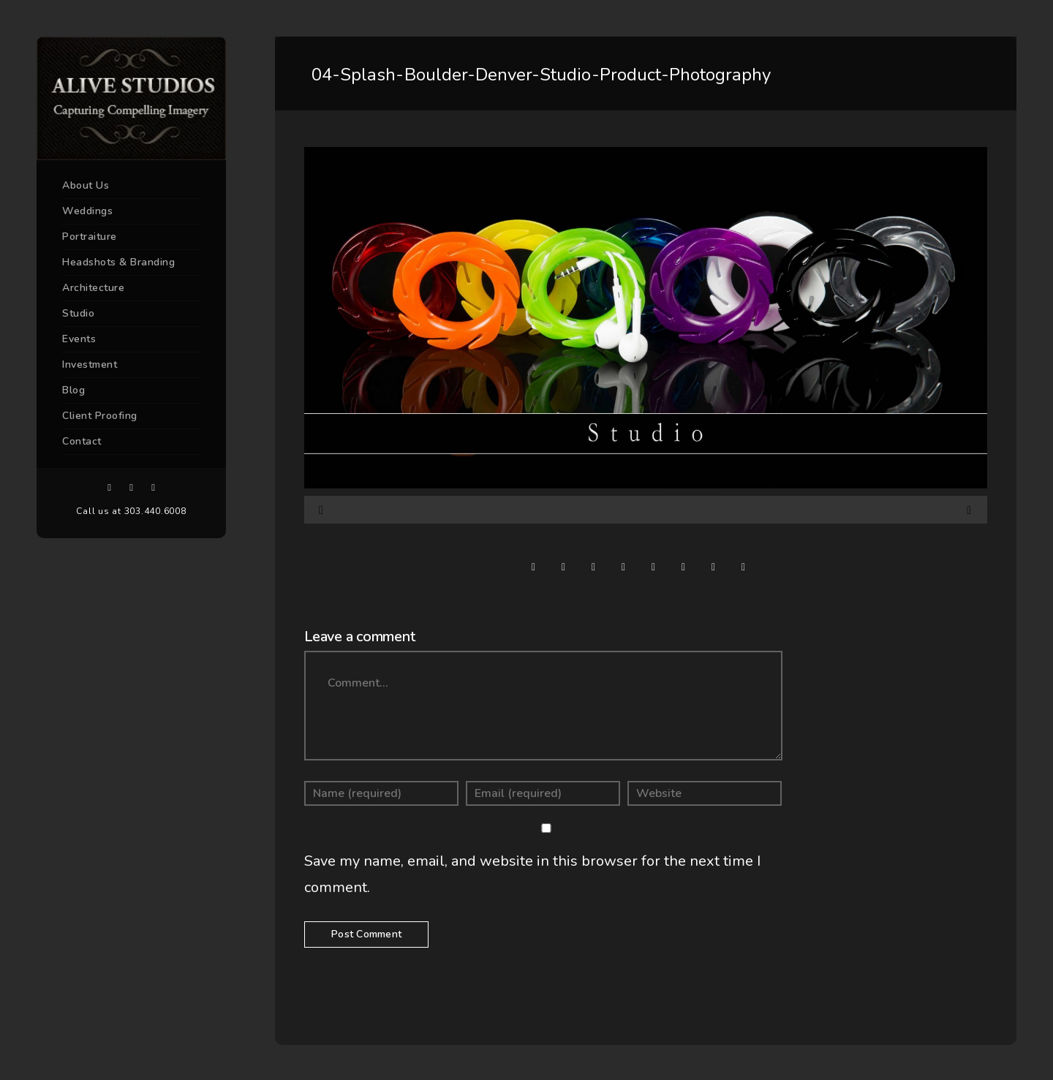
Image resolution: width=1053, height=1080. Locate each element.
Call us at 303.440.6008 (131, 511)
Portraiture (89, 236)
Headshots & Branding (118, 262)
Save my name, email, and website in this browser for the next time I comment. (532, 874)
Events (79, 339)
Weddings (87, 211)
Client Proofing (99, 416)
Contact (82, 441)
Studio (78, 313)
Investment (89, 364)
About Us (85, 185)
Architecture (93, 288)
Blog (73, 390)
